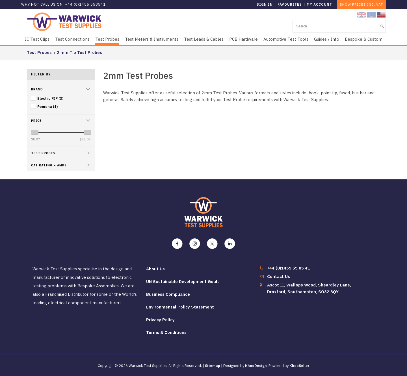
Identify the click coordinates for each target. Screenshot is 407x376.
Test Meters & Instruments (151, 39)
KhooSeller (299, 365)
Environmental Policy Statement (180, 307)
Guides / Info (326, 39)
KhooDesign (256, 365)
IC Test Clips (37, 39)
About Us (155, 268)
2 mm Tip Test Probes (79, 52)
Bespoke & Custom (363, 39)
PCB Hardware (243, 39)
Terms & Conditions (166, 332)
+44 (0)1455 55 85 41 (288, 268)
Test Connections (72, 39)
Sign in (265, 4)
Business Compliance (168, 294)
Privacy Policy (160, 319)
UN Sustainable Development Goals (183, 281)
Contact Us (278, 276)
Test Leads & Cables (204, 39)
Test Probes (107, 39)
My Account (319, 4)
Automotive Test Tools (285, 39)
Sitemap (212, 365)
